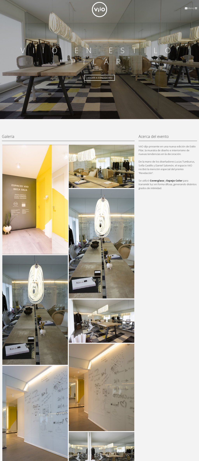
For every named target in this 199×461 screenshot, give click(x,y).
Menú (192, 8)
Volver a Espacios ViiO (99, 77)
